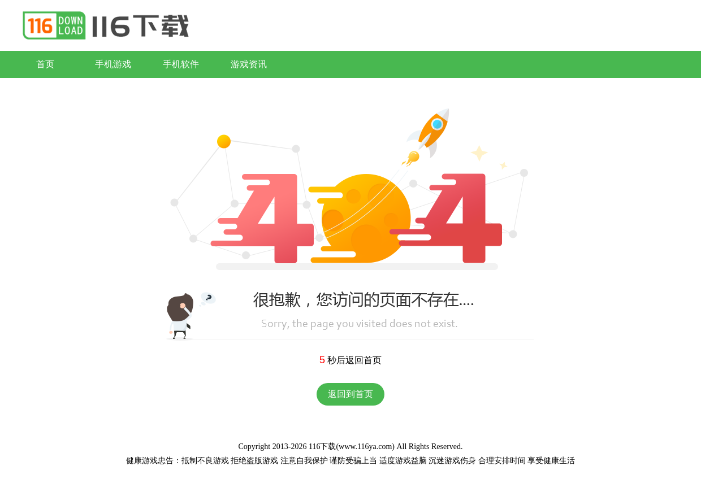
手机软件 (181, 64)
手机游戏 (113, 64)
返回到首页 (350, 394)
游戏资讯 (249, 64)
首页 (45, 64)
